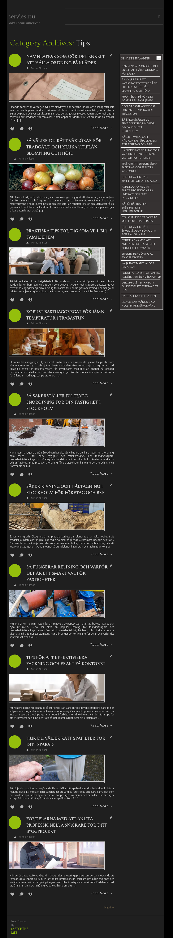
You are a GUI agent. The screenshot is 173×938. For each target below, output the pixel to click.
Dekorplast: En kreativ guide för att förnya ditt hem (140, 286)
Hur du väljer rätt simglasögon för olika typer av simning (139, 230)
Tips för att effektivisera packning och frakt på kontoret (65, 660)
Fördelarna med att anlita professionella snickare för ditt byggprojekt (66, 825)
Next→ (109, 907)
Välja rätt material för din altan (138, 265)
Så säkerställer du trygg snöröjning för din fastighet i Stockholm (63, 402)
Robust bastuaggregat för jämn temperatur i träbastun (65, 315)
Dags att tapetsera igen (139, 296)
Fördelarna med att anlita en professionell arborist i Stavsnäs (138, 243)
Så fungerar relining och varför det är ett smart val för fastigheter (67, 573)
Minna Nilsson (39, 68)
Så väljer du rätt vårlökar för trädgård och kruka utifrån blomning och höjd (64, 147)
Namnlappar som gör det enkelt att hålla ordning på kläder (65, 60)
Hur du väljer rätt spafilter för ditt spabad (65, 741)
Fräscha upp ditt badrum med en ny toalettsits (139, 219)
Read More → (101, 128)
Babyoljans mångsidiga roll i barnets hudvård (139, 303)
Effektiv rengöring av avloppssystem (137, 255)
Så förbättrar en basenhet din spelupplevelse (134, 207)
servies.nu (22, 16)
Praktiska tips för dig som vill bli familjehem (66, 234)
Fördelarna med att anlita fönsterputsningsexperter (141, 274)
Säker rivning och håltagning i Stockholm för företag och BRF (65, 489)
